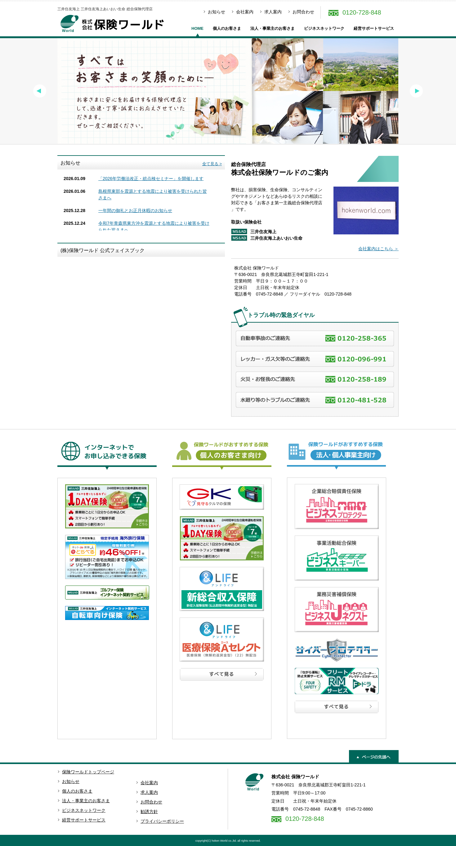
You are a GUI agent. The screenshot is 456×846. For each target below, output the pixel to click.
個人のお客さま (227, 28)
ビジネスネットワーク (324, 28)
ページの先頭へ (374, 756)
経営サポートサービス (374, 28)
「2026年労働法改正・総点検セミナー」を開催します (150, 178)
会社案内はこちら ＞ (378, 248)
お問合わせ (303, 11)
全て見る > (212, 163)
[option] (228, 91)
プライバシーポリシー (162, 821)
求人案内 (273, 11)
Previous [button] (39, 90)
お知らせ (216, 11)
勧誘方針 (149, 811)
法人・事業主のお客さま (272, 28)
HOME (197, 28)
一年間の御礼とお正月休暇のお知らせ (135, 210)
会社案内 (244, 11)
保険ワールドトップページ (88, 771)
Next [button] (416, 90)
